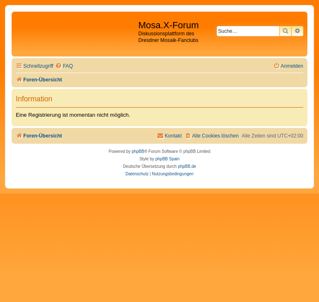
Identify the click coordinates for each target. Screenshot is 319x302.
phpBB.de (187, 166)
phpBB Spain (167, 159)
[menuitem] (64, 66)
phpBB (138, 151)
